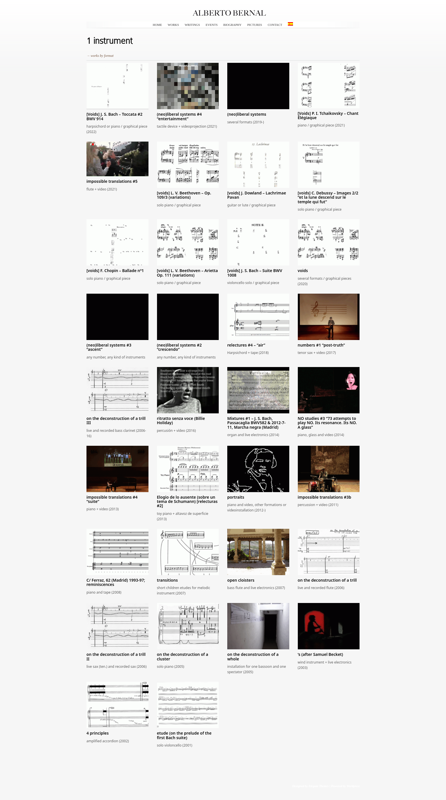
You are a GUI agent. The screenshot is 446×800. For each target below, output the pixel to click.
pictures (254, 24)
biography (232, 24)
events (212, 24)
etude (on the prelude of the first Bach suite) (184, 735)
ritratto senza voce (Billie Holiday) (181, 420)
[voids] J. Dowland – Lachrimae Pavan (256, 195)
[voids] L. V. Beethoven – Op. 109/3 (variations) (184, 195)
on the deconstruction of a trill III (116, 420)
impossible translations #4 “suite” (112, 499)
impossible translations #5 (112, 181)
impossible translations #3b (324, 497)
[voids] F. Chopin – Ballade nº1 (115, 270)
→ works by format (99, 56)
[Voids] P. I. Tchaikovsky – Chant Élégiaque (328, 115)
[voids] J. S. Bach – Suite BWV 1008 (254, 272)
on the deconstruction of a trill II (116, 656)
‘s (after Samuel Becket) (320, 654)
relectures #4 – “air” (246, 345)
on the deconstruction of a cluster (182, 656)
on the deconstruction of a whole (252, 656)
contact (275, 24)
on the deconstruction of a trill (327, 580)
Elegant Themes (318, 785)
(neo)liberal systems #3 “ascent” (108, 347)
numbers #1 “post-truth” (321, 345)
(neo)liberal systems (246, 114)
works (173, 24)
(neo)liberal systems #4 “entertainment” (179, 116)
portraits (235, 497)
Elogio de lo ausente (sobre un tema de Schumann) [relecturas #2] (187, 501)
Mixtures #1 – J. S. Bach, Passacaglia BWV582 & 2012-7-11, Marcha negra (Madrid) (256, 423)
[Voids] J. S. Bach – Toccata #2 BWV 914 (114, 116)
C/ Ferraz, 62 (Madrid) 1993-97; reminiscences (115, 582)
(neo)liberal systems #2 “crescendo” (179, 347)
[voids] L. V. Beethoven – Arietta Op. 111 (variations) (187, 272)
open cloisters (241, 580)
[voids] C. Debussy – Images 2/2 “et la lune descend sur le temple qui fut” (328, 197)
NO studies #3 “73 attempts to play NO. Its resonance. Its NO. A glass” (327, 423)
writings (192, 24)
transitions (167, 580)
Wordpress (353, 785)
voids (303, 270)
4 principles (97, 733)
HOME (157, 24)
